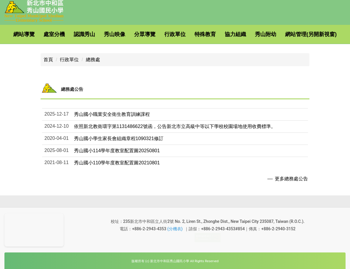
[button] (175, 131)
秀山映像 (124, 34)
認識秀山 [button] (94, 34)
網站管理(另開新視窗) (34, 53)
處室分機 (64, 34)
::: (11, 34)
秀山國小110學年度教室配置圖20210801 (117, 155)
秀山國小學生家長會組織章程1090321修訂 (118, 131)
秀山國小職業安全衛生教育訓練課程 (112, 107)
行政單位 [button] (184, 34)
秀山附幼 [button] (275, 34)
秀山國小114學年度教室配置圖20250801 (117, 143)
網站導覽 (33, 34)
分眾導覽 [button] (154, 34)
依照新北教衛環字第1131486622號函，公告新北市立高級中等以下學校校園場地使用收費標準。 (175, 119)
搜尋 (124, 49)
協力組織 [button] (245, 34)
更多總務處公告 (291, 171)
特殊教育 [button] (215, 34)
